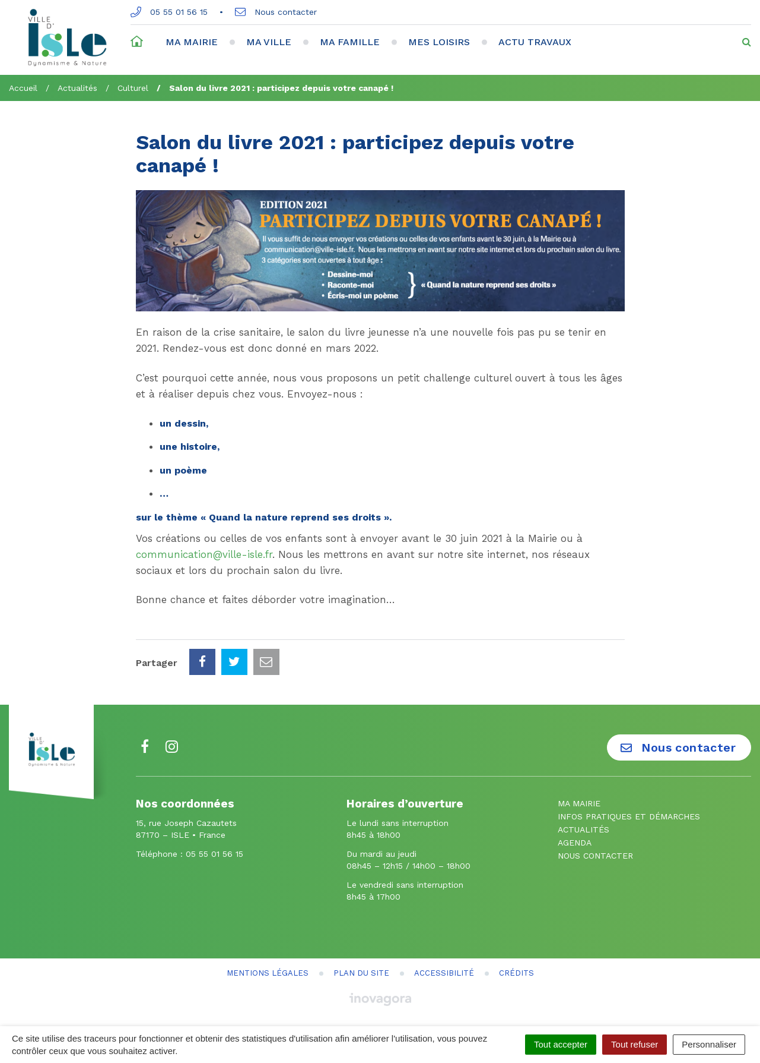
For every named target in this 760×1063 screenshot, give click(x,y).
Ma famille (350, 42)
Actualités (583, 829)
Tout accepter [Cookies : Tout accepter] (560, 1044)
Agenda (575, 842)
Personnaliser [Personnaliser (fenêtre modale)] (709, 1044)
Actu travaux (534, 42)
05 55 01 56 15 (169, 12)
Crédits (516, 973)
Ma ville (268, 42)
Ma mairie (192, 42)
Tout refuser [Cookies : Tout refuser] (634, 1044)
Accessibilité (444, 973)
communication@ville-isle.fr (204, 554)
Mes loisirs (439, 42)
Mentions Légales (268, 973)
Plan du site (361, 973)
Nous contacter (276, 12)
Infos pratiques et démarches (629, 816)
